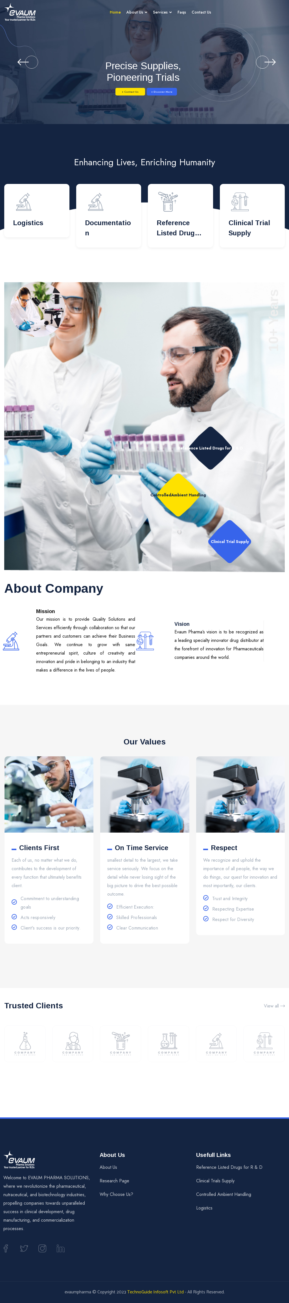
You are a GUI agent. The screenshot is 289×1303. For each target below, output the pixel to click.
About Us (134, 12)
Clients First (39, 848)
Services (160, 12)
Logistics (28, 223)
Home (115, 12)
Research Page (114, 1181)
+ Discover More (175, 92)
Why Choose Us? (116, 1194)
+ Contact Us (117, 92)
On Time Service (141, 848)
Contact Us (201, 12)
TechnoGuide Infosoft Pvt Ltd (155, 1292)
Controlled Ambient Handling (223, 1194)
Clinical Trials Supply (215, 1181)
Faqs (182, 12)
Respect (224, 848)
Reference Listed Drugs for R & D (177, 233)
